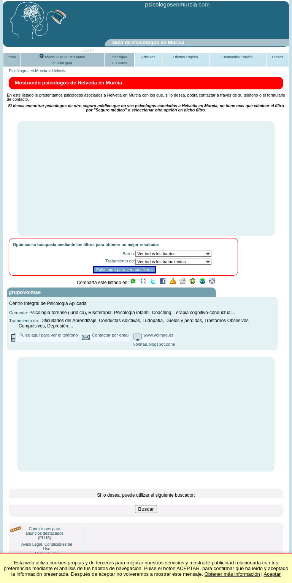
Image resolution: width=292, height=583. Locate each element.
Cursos (277, 57)
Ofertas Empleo (185, 57)
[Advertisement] (127, 24)
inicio (12, 57)
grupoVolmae (25, 292)
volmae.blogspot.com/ (154, 344)
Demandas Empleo (237, 57)
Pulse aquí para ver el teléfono (48, 335)
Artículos (148, 57)
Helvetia (59, 70)
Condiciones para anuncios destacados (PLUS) (44, 533)
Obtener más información (232, 574)
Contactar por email (111, 335)
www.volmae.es (159, 335)
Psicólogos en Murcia (28, 70)
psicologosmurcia (171, 4)
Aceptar (272, 574)
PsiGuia (71, 49)
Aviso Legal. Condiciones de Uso (46, 546)
